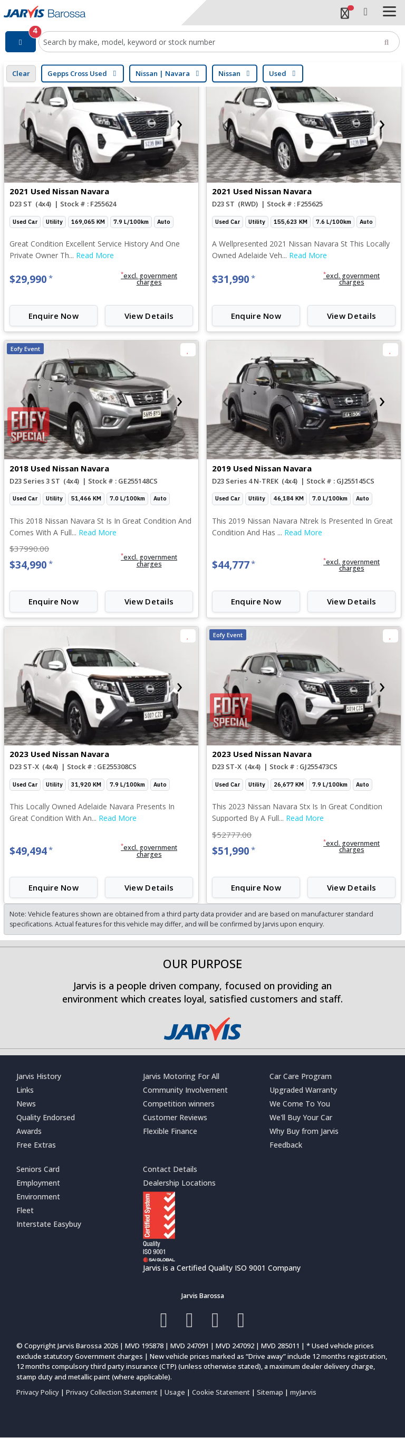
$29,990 (31, 279)
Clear (21, 73)
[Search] (386, 41)
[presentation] (22, 123)
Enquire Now (53, 315)
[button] (148, 279)
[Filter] (20, 41)
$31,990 (233, 279)
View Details (149, 315)
